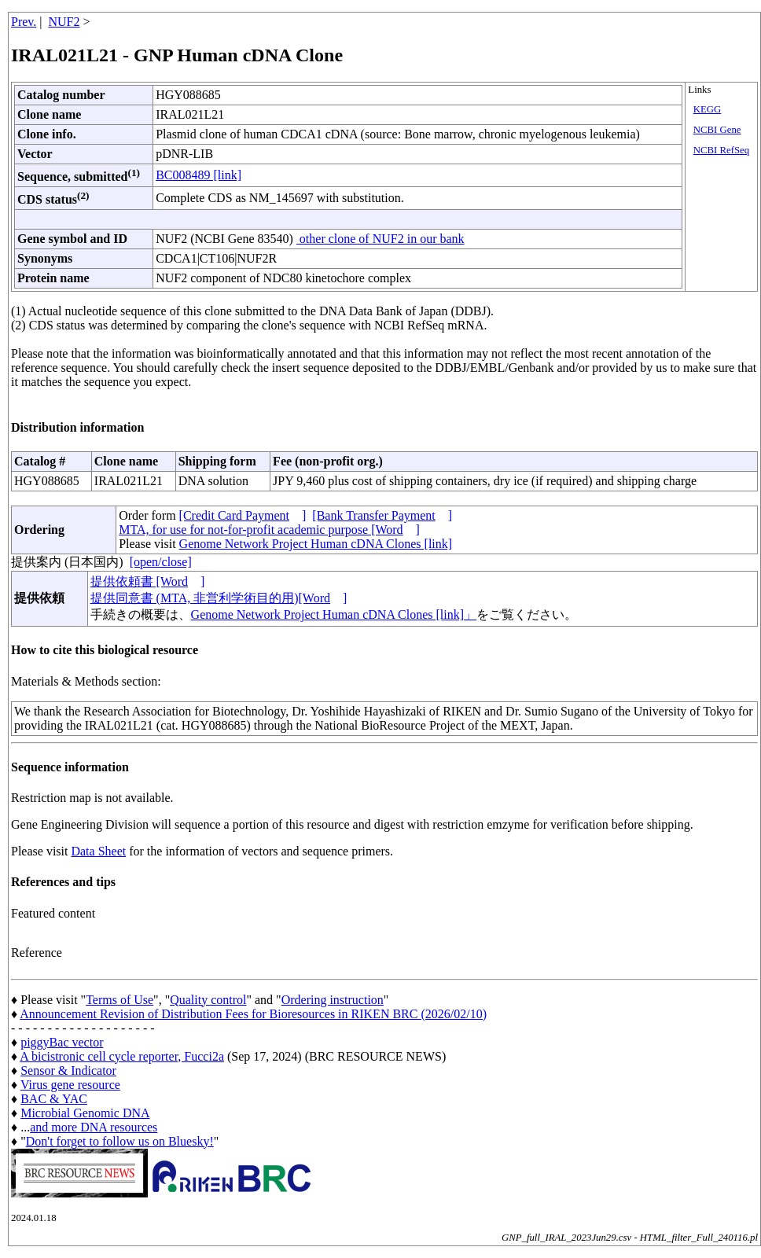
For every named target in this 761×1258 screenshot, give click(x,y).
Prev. (23, 21)
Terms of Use (119, 999)
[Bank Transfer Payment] (382, 515)
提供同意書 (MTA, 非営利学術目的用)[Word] (218, 598)
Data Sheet (98, 851)
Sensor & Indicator (68, 1070)
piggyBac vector (61, 1042)
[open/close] (161, 561)
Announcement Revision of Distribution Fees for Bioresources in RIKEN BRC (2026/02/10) (253, 1014)
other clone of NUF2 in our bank (380, 238)
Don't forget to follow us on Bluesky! (120, 1141)
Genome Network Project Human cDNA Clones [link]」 (333, 614)
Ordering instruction (332, 999)
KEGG (707, 109)
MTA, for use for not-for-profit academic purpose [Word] (269, 529)
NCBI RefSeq (721, 150)
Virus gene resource (70, 1084)
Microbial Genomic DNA (84, 1113)
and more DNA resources (93, 1127)
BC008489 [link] (198, 175)
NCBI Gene (717, 129)
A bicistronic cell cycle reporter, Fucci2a (122, 1056)
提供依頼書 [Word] (147, 581)
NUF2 (64, 21)
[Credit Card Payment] (243, 515)
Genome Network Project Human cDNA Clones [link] (315, 543)
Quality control (208, 999)
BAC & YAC (53, 1098)
